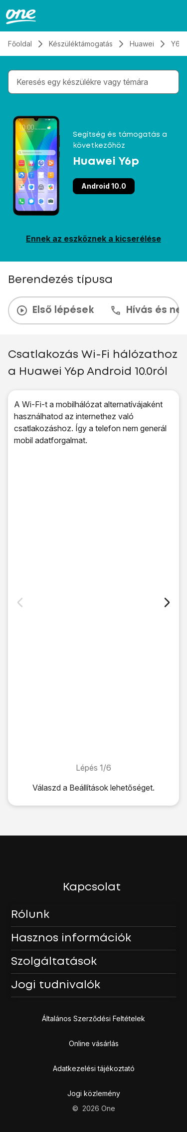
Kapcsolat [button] (92, 887)
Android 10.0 (103, 186)
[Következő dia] (167, 602)
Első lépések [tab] (55, 310)
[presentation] (93, 310)
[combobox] (95, 81)
